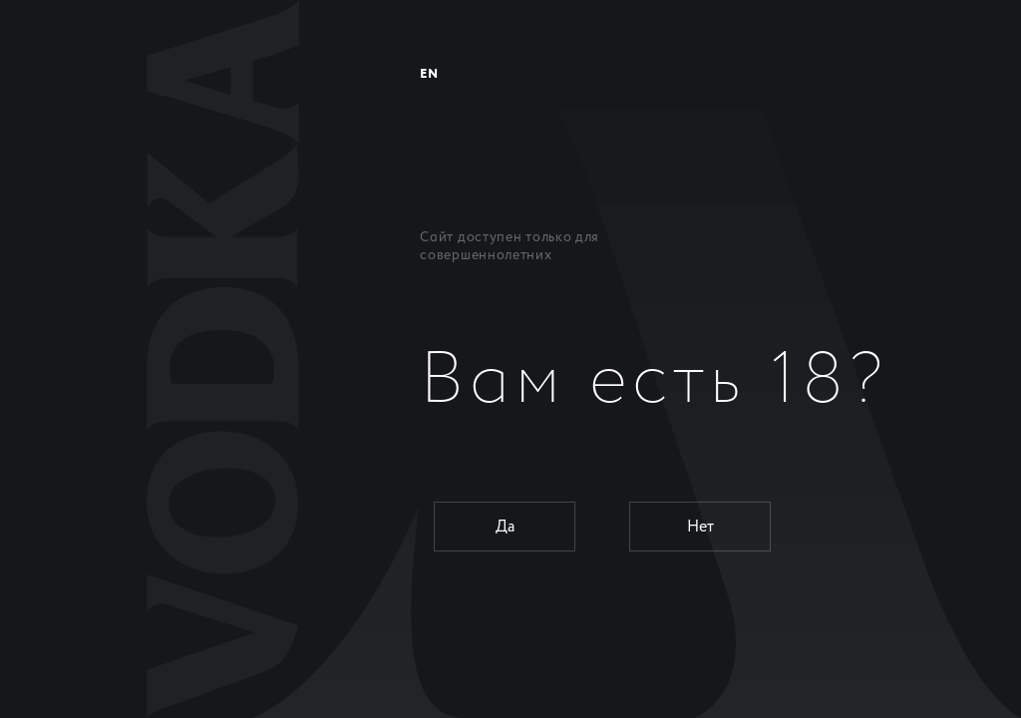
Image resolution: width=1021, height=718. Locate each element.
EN (429, 74)
